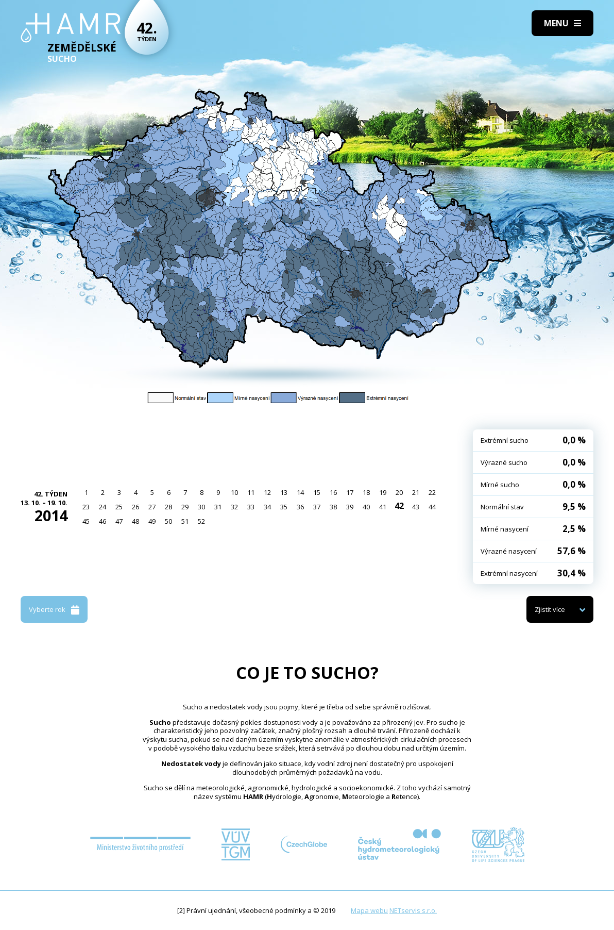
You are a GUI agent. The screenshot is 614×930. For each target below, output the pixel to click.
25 (119, 506)
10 (234, 492)
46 (102, 521)
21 (415, 492)
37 (316, 506)
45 (86, 521)
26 (135, 506)
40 (366, 506)
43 (415, 506)
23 (86, 506)
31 (217, 506)
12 (267, 492)
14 (300, 492)
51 (185, 521)
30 (201, 506)
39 (349, 506)
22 (432, 492)
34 (267, 506)
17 (349, 492)
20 (399, 492)
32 (234, 506)
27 (152, 506)
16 (333, 492)
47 (119, 521)
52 (201, 521)
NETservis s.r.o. (413, 910)
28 (168, 506)
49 (152, 521)
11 (250, 492)
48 (135, 521)
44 (432, 506)
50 (168, 521)
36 (300, 506)
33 (250, 506)
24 (102, 506)
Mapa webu (369, 910)
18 (366, 492)
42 (399, 505)
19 (382, 492)
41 (382, 506)
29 (185, 506)
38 (333, 506)
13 (283, 492)
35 (283, 506)
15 (316, 492)
